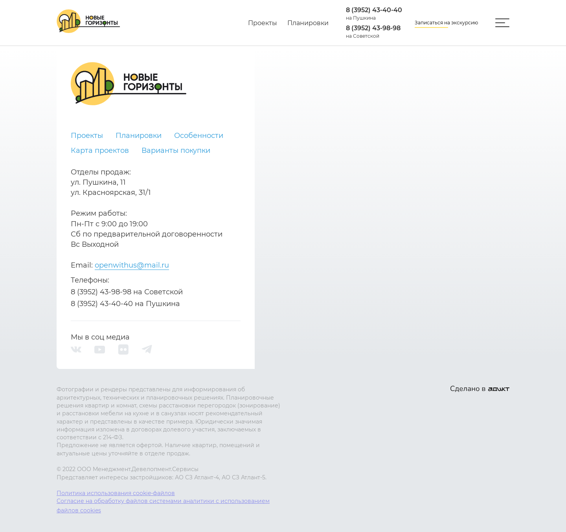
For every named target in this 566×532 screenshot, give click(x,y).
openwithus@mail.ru (132, 265)
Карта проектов (100, 150)
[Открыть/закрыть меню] (502, 22)
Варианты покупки (176, 150)
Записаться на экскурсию (446, 23)
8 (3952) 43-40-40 (374, 10)
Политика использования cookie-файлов (116, 493)
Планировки (308, 23)
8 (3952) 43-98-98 (373, 28)
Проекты (262, 23)
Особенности (198, 135)
